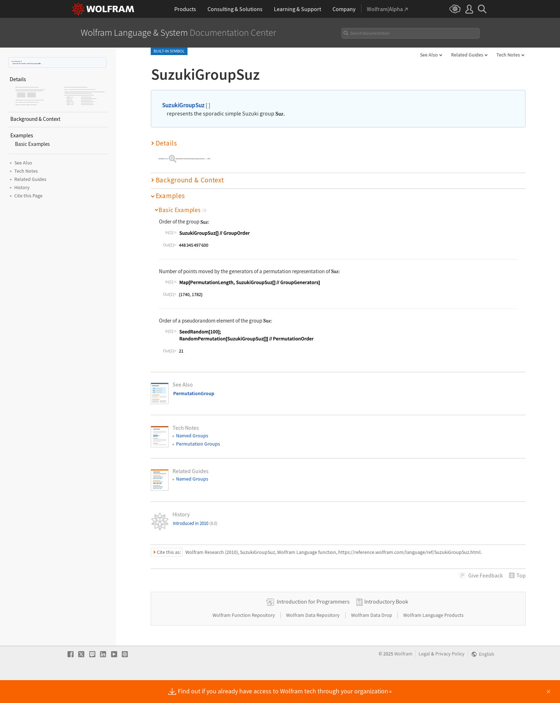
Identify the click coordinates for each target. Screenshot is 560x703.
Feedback (485, 575)
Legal (424, 676)
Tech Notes (508, 54)
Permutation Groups (198, 444)
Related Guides (467, 54)
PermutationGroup (193, 393)
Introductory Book (386, 624)
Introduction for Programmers (313, 624)
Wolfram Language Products (433, 637)
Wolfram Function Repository (244, 637)
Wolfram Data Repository (313, 637)
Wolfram (403, 676)
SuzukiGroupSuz (16, 61)
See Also (429, 54)
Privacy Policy (450, 676)
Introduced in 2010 (195, 523)
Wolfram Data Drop (372, 637)
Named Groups (192, 435)
